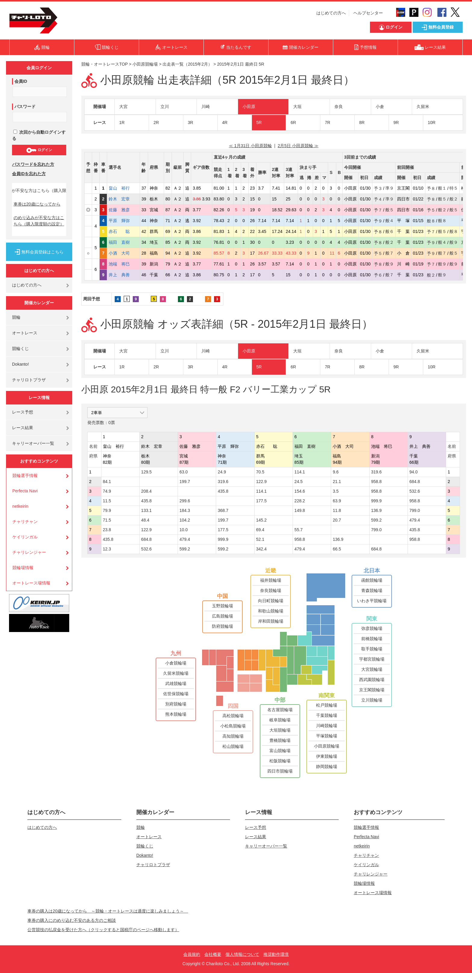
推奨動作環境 (276, 954)
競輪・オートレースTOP (104, 64)
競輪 (16, 317)
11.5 (107, 500)
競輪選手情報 (25, 475)
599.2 (376, 520)
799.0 (414, 510)
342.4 (261, 549)
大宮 (123, 106)
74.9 (107, 491)
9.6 (335, 471)
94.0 (413, 471)
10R (432, 122)
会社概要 (212, 954)
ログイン (39, 150)
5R (259, 122)
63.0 (183, 471)
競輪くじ (20, 348)
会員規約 (191, 954)
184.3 (184, 510)
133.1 (146, 510)
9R (396, 122)
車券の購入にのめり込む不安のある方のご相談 (71, 920)
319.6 (376, 471)
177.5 (261, 500)
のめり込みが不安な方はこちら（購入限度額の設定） (39, 220)
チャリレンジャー (29, 552)
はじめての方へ (331, 13)
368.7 (223, 510)
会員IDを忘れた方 (29, 173)
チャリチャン (25, 521)
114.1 (299, 471)
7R (327, 122)
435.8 (223, 491)
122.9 (261, 481)
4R (225, 122)
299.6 (184, 500)
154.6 (299, 491)
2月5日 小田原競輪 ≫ (298, 145)
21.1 (337, 481)
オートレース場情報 (31, 583)
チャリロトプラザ (29, 379)
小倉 (380, 106)
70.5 (260, 471)
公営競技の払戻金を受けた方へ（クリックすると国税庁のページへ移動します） (103, 929)
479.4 (414, 520)
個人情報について (242, 954)
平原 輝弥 (123, 220)
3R (190, 122)
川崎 (205, 106)
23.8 (107, 529)
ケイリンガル (25, 537)
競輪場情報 (22, 567)
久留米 (423, 106)
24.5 (298, 481)
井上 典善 (123, 274)
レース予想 (22, 412)
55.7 (298, 529)
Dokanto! (20, 364)
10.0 (183, 529)
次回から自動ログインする (39, 135)
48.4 (145, 520)
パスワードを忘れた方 (33, 164)
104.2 (184, 520)
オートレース (24, 332)
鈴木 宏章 (123, 199)
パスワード (25, 106)
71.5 (107, 520)
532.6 (414, 491)
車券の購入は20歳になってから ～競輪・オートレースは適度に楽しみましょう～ (107, 911)
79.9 (107, 510)
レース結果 (22, 427)
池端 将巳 (123, 264)
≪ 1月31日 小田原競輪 (250, 145)
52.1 (260, 539)
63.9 (337, 500)
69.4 (260, 529)
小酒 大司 (123, 253)
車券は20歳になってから (37, 204)
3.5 (335, 491)
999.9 (376, 500)
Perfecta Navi (25, 490)
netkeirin (20, 506)
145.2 (261, 520)
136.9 (376, 510)
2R (156, 122)
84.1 (107, 481)
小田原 (249, 106)
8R (362, 122)
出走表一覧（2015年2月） (187, 64)
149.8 (299, 510)
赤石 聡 (123, 231)
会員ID (20, 81)
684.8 (414, 481)
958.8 (376, 481)
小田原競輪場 (145, 64)
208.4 (146, 491)
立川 (164, 106)
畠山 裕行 (123, 188)
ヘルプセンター (368, 13)
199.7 (184, 481)
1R (122, 122)
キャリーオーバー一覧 (33, 443)
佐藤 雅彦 (123, 209)
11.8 (337, 510)
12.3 (107, 549)
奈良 (338, 106)
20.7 (337, 520)
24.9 (222, 471)
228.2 (299, 500)
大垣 (297, 106)
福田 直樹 (123, 242)
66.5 (337, 549)
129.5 (146, 471)
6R (293, 122)
